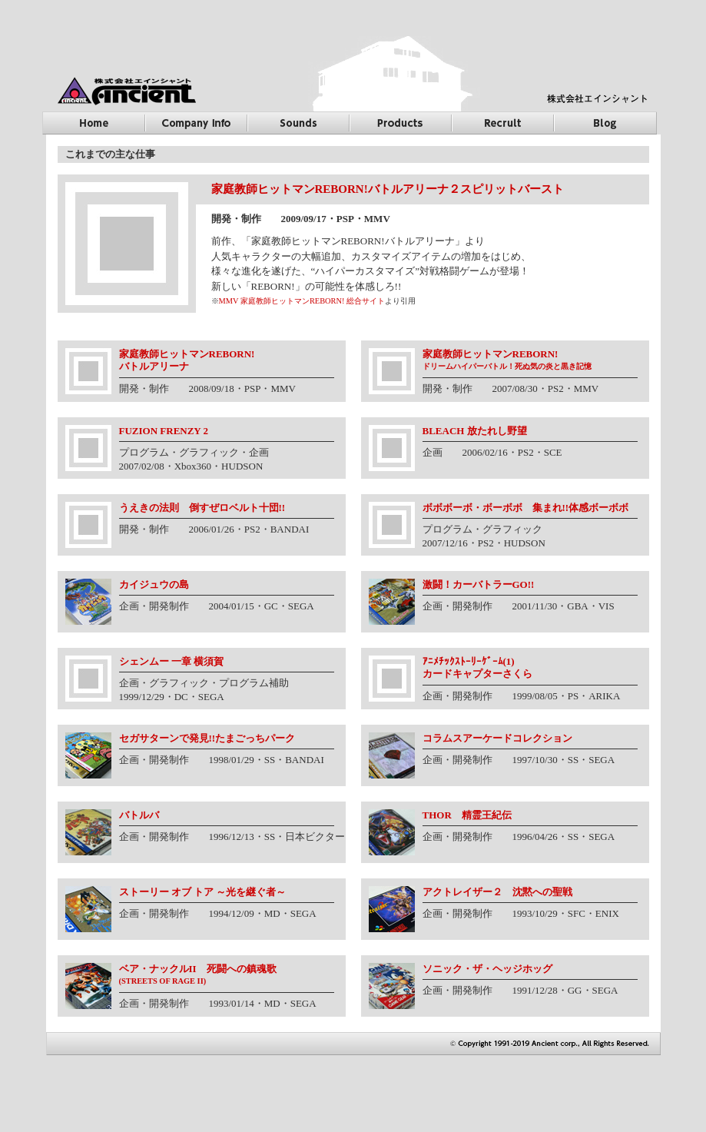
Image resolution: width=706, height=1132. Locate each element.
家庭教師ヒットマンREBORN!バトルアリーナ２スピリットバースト (387, 189)
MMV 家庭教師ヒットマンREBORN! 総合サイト (302, 301)
